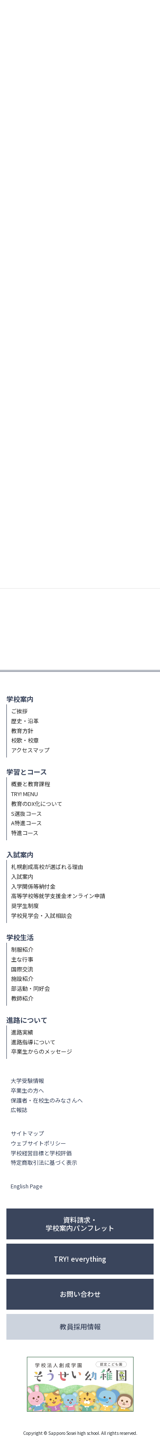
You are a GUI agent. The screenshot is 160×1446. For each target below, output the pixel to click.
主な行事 (22, 959)
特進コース (24, 833)
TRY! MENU (24, 794)
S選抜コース (26, 813)
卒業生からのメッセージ (41, 1051)
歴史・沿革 (25, 721)
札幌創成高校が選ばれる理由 (47, 867)
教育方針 (22, 731)
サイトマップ (27, 1133)
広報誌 (19, 1110)
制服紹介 (22, 949)
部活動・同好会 (30, 988)
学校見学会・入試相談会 (41, 915)
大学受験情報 (27, 1080)
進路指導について (33, 1042)
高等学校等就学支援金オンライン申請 (58, 896)
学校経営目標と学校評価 (41, 1153)
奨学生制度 (25, 906)
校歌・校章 (25, 740)
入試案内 (22, 876)
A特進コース (26, 823)
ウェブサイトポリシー (38, 1143)
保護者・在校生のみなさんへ (47, 1100)
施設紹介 (22, 978)
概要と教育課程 (30, 784)
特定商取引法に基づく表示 (44, 1162)
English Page (27, 1186)
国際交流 (22, 969)
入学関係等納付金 (33, 886)
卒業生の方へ (27, 1090)
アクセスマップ (30, 750)
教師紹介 (22, 998)
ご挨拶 (19, 711)
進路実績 (22, 1032)
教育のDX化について (36, 804)
